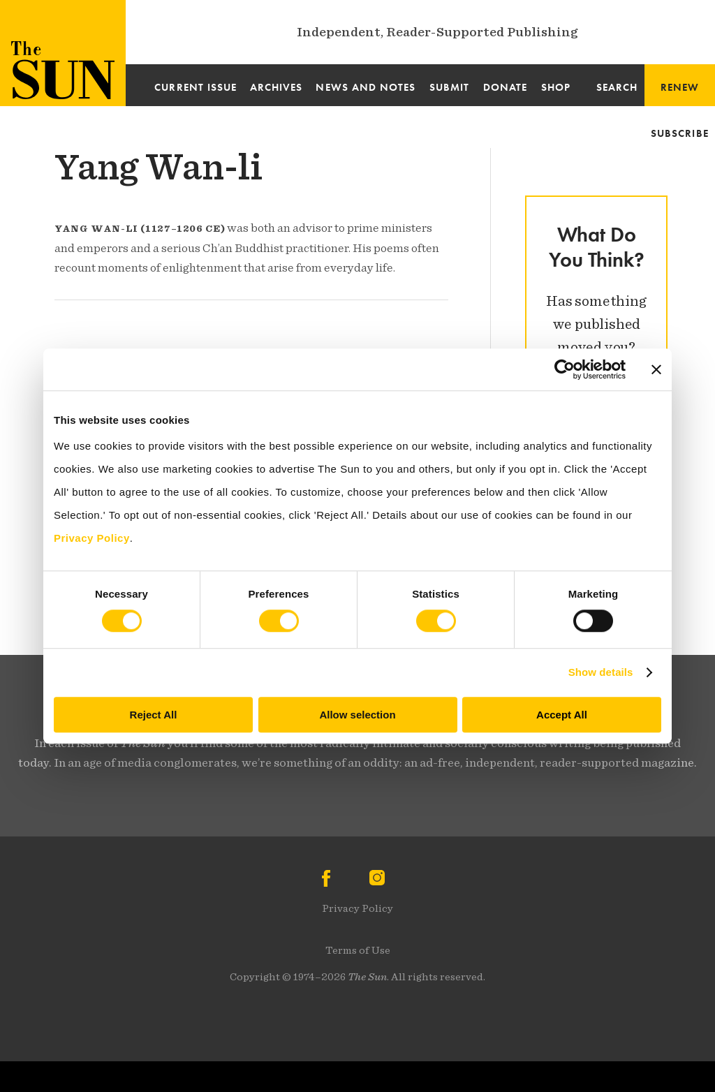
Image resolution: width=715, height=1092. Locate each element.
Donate (505, 87)
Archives (276, 87)
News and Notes (365, 87)
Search (616, 87)
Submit (449, 87)
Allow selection (357, 715)
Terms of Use (357, 950)
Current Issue (195, 87)
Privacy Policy (357, 908)
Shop (555, 87)
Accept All (561, 715)
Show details (600, 672)
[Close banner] (656, 369)
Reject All (153, 715)
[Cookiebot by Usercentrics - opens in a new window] (564, 369)
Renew (680, 87)
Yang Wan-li (158, 166)
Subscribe (680, 133)
